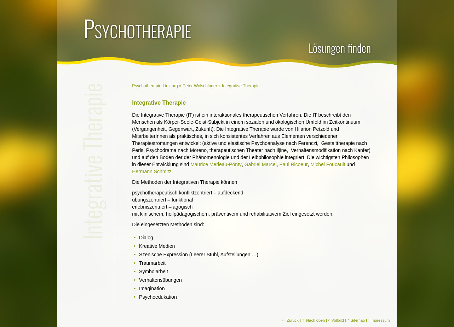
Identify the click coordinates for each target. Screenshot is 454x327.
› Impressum (379, 320)
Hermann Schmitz (151, 171)
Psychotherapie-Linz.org (155, 85)
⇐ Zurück (290, 320)
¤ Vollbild (336, 320)
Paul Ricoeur (293, 164)
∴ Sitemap (356, 320)
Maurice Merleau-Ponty (216, 164)
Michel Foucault (327, 164)
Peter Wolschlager (200, 85)
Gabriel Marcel (261, 164)
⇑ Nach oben (313, 320)
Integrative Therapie (241, 85)
